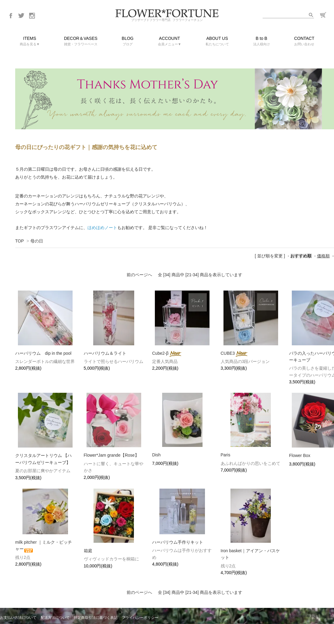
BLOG (128, 41)
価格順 (323, 255)
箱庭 (88, 550)
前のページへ (139, 274)
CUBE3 (235, 353)
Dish (156, 454)
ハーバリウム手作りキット (177, 542)
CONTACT (304, 41)
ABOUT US (217, 41)
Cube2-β (167, 353)
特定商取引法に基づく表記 (96, 617)
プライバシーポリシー (140, 617)
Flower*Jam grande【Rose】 (111, 455)
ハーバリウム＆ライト (105, 353)
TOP (19, 241)
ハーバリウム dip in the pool (43, 353)
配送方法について (55, 617)
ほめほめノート (102, 227)
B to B (261, 41)
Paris (225, 454)
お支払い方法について (18, 617)
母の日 (36, 241)
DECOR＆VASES (80, 41)
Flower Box (299, 455)
